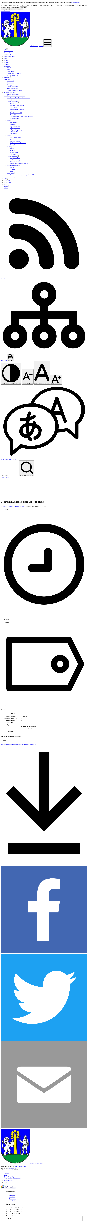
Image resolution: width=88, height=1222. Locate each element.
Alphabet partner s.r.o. (20, 1146)
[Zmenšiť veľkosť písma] (28, 377)
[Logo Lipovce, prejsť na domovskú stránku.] (22, 46)
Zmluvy (6, 685)
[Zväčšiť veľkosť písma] (56, 380)
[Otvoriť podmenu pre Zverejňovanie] (11, 100)
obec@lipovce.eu (10, 1219)
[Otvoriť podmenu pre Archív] (7, 179)
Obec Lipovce (12, 1148)
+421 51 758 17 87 (10, 1217)
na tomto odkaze (75, 2)
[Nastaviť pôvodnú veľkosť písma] (42, 373)
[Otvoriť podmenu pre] (7, 49)
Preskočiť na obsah (5, 11)
